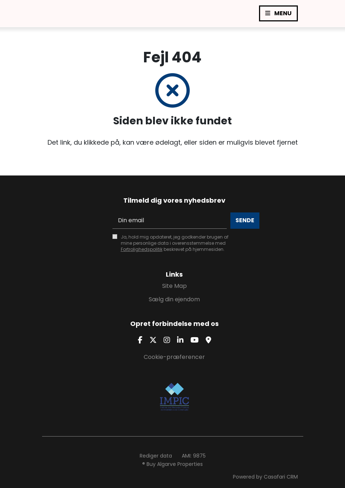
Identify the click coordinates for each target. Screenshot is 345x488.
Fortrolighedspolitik (142, 249)
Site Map (174, 286)
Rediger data (156, 455)
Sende (244, 220)
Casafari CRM (281, 476)
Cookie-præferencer (174, 357)
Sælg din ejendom (174, 299)
